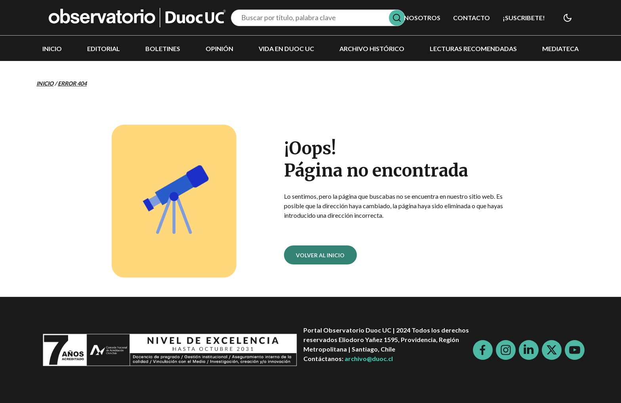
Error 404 (72, 83)
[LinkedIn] (529, 350)
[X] (552, 350)
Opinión (219, 48)
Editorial (103, 48)
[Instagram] (506, 350)
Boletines (162, 48)
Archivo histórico (371, 48)
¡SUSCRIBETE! (524, 17)
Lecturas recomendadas (473, 48)
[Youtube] (575, 350)
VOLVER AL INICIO (320, 255)
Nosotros (422, 17)
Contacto (471, 17)
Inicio (52, 48)
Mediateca (560, 48)
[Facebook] (483, 350)
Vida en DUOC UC (286, 48)
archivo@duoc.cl (369, 358)
